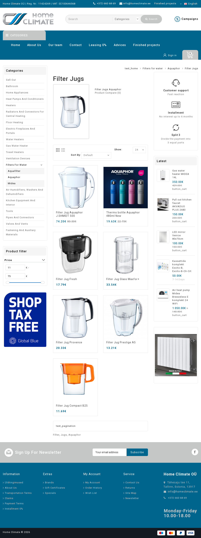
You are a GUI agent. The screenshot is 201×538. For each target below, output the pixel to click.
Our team (55, 45)
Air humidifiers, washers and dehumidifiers (24, 191)
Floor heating (14, 122)
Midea (12, 183)
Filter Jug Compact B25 (72, 405)
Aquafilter (14, 171)
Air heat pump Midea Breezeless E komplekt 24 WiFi (181, 297)
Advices (120, 45)
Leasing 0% (98, 45)
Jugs (64, 434)
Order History (93, 487)
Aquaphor (174, 68)
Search (151, 19)
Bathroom (12, 86)
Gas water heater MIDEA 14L (180, 174)
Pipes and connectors (20, 217)
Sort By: (76, 155)
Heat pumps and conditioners (25, 99)
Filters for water (153, 68)
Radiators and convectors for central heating (25, 113)
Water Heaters (15, 139)
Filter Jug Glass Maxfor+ (122, 279)
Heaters (11, 105)
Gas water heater (17, 145)
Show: (118, 149)
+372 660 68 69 (177, 497)
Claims (9, 498)
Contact (76, 45)
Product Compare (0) (108, 92)
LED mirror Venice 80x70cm (178, 235)
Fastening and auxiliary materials (21, 232)
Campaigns (190, 19)
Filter (56, 434)
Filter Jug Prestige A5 (121, 342)
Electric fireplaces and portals (20, 130)
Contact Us (132, 482)
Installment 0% (14, 508)
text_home (131, 68)
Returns (130, 487)
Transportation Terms (18, 493)
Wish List (91, 493)
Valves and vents (17, 223)
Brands (49, 482)
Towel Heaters (15, 152)
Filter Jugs (191, 68)
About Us (34, 45)
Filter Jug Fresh (66, 279)
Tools (9, 211)
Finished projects (146, 45)
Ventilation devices (18, 158)
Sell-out (11, 79)
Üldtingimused (14, 482)
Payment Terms (14, 503)
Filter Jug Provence (69, 342)
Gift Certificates (55, 487)
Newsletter (132, 498)
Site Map (130, 493)
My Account (92, 482)
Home (15, 45)
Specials (50, 493)
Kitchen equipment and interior (20, 202)
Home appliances (17, 92)
